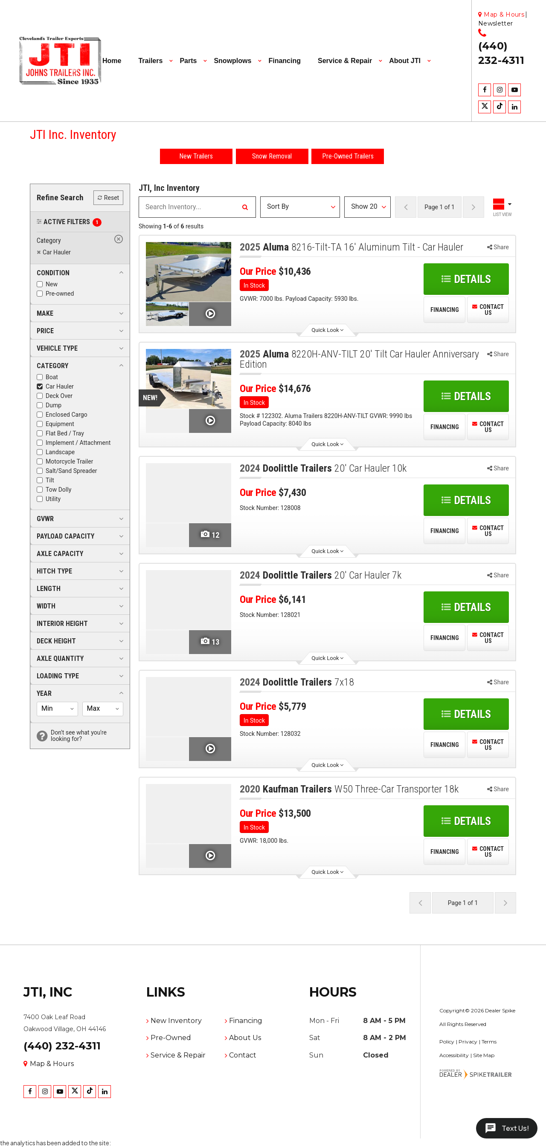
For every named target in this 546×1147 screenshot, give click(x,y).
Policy (446, 1041)
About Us (245, 1038)
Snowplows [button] (232, 60)
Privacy (468, 1041)
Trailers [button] (150, 60)
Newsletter (495, 23)
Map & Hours (48, 1064)
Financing (284, 60)
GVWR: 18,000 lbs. (264, 840)
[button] (53, 272)
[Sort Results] (300, 207)
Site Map (483, 1055)
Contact (242, 1055)
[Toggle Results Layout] (503, 207)
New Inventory (176, 1021)
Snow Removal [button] (272, 156)
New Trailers (196, 156)
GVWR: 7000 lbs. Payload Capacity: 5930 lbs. (299, 298)
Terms (489, 1041)
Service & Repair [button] (345, 60)
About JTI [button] (405, 60)
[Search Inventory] (245, 207)
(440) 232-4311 (62, 1046)
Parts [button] (188, 60)
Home (111, 60)
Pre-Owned (171, 1038)
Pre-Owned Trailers (348, 156)
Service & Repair (178, 1055)
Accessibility (454, 1055)
